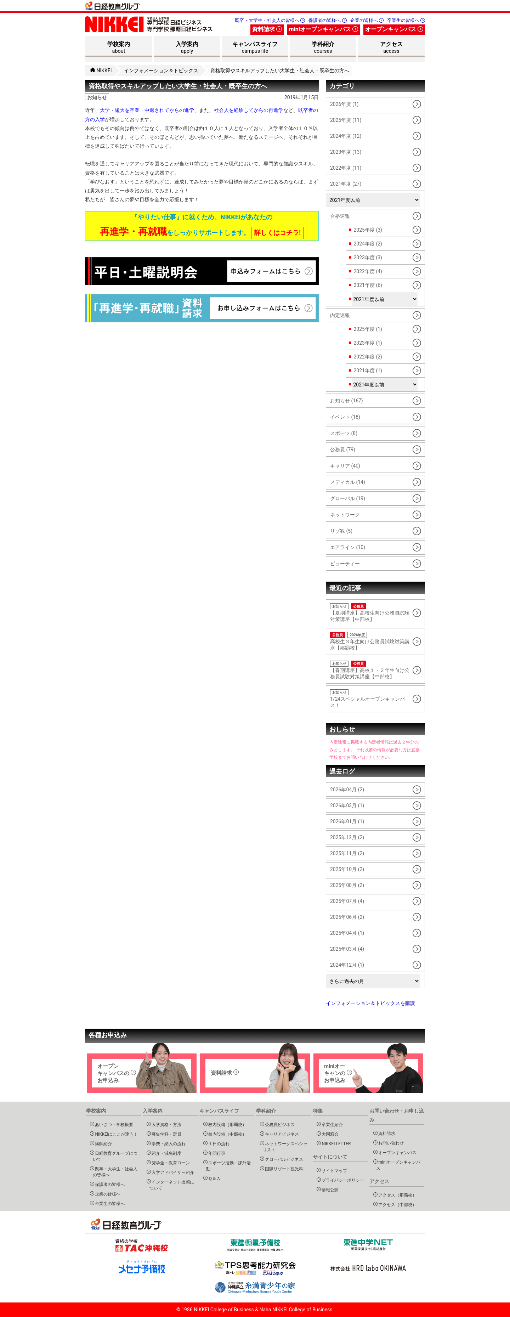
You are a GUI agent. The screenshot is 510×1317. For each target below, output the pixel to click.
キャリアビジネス (281, 1134)
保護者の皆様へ (327, 20)
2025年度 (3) (367, 230)
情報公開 (329, 1189)
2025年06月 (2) (347, 917)
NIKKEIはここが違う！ (115, 1134)
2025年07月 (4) (347, 901)
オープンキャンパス (394, 29)
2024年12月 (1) (347, 965)
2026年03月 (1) (347, 805)
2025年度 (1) (367, 329)
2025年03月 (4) (347, 949)
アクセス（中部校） (396, 1204)
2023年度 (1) (367, 343)
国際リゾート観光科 (283, 1168)
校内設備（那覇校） (226, 1124)
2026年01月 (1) (347, 821)
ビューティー (345, 563)
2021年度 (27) (345, 184)
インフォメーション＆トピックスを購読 (370, 1003)
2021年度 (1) (367, 370)
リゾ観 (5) (341, 531)
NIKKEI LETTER (335, 1143)
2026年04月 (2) (347, 789)
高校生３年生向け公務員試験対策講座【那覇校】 (370, 641)
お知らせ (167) (346, 400)
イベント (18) (345, 417)
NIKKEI (101, 70)
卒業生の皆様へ (406, 20)
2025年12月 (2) (347, 837)
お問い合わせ (390, 1143)
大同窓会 (329, 1134)
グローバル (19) (347, 498)
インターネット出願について (171, 1185)
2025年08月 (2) (347, 885)
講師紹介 (102, 1143)
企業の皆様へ (367, 20)
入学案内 (187, 49)
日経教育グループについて (115, 1156)
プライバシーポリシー (341, 1180)
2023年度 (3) (367, 257)
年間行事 (216, 1153)
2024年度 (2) (367, 244)
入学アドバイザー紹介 (171, 1172)
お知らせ (97, 97)
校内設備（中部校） (226, 1134)
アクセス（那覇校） (396, 1195)
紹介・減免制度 (165, 1153)
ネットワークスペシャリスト (285, 1146)
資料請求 (267, 29)
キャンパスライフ (255, 49)
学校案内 (118, 49)
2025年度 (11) (345, 120)
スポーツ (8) (343, 433)
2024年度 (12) (345, 136)
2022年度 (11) (345, 168)
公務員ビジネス (279, 1124)
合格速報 (340, 216)
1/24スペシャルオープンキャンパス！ (370, 698)
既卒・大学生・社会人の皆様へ (270, 20)
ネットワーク (345, 515)
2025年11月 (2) (347, 853)
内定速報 (340, 315)
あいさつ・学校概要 (113, 1124)
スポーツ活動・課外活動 (228, 1165)
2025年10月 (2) (347, 869)
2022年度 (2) (367, 357)
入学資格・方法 (165, 1124)
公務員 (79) (342, 449)
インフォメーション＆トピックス (161, 70)
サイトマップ (333, 1170)
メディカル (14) (347, 482)
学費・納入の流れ (167, 1143)
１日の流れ (218, 1143)
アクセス (391, 49)
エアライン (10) (347, 547)
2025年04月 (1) (347, 933)
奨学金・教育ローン (169, 1162)
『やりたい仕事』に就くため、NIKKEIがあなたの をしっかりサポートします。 (202, 226)
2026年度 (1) (344, 104)
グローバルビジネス (283, 1159)
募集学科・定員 (165, 1134)
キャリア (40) (345, 466)
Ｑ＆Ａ (213, 1178)
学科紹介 (323, 49)
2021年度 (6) (367, 285)
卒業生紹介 (331, 1124)
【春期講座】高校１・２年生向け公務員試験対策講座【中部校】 (370, 670)
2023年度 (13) (345, 152)
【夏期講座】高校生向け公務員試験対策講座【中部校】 (370, 612)
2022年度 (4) (367, 271)
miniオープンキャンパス (323, 29)
